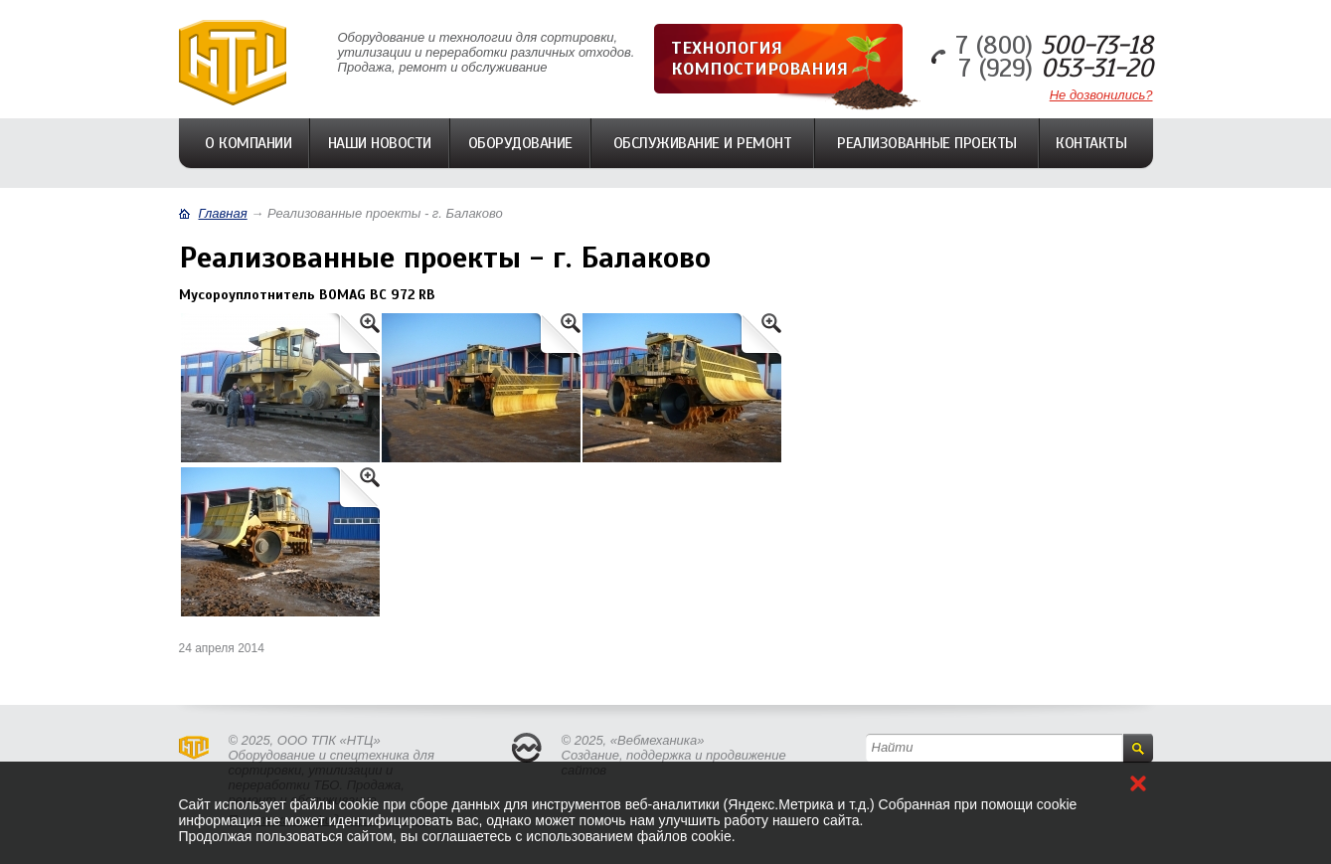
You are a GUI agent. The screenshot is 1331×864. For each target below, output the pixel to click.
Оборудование (520, 143)
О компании (248, 143)
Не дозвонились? (1101, 94)
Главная (223, 213)
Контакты (1091, 143)
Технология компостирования (759, 58)
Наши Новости (379, 143)
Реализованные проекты (927, 143)
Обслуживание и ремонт (702, 143)
